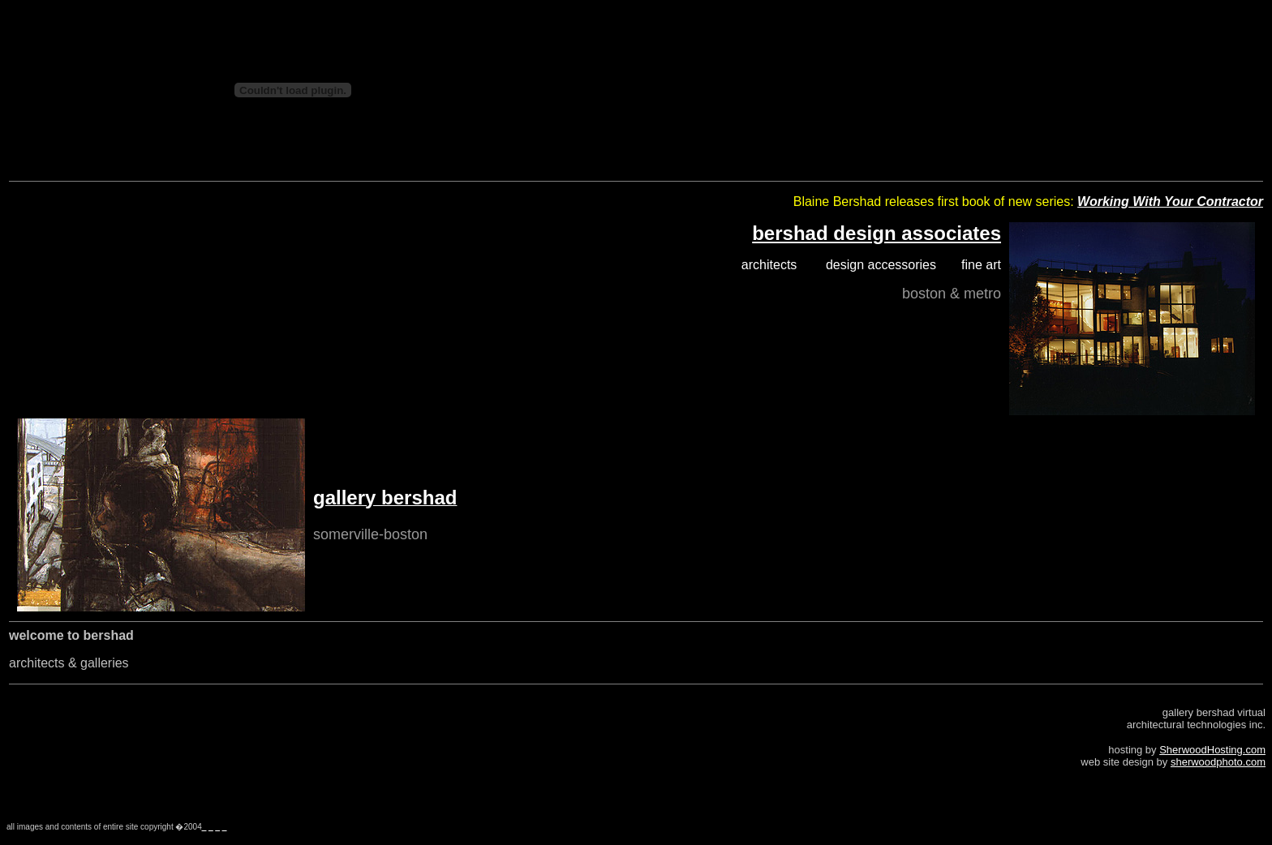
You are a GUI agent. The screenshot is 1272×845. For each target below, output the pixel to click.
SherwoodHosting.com (1212, 750)
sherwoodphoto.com (1218, 762)
